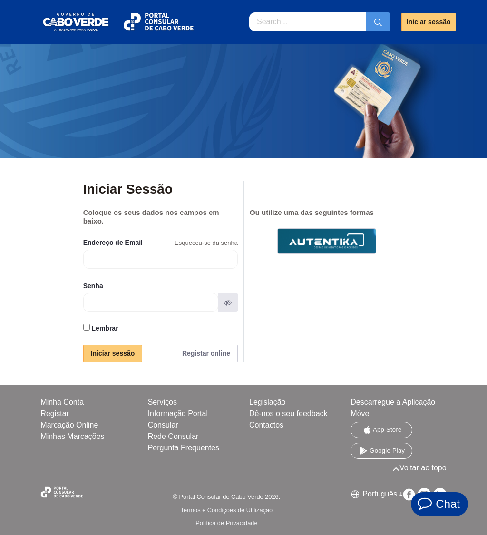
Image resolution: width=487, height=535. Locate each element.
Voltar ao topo (419, 468)
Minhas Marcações (72, 436)
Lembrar (100, 328)
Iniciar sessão (429, 22)
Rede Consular (173, 436)
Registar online (206, 353)
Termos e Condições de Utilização (227, 510)
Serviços (162, 402)
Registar (54, 413)
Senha (93, 286)
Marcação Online (69, 425)
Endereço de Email (113, 242)
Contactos (266, 425)
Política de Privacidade (226, 522)
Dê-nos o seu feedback (288, 413)
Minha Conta (62, 402)
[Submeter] (378, 22)
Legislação (267, 402)
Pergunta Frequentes (183, 448)
